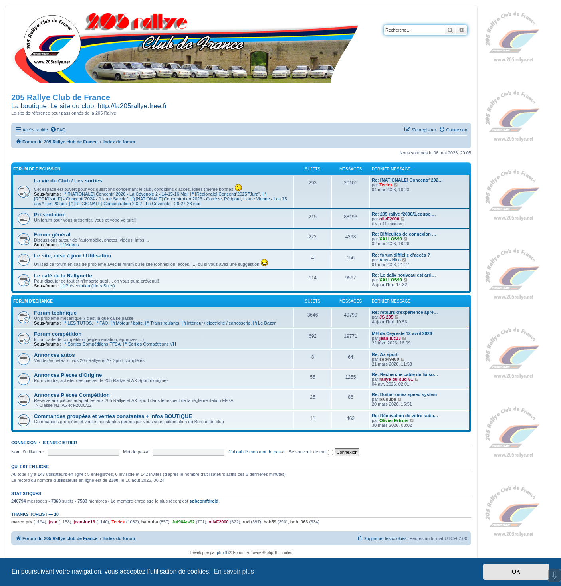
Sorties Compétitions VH (149, 344)
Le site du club (72, 106)
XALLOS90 (390, 238)
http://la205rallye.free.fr (132, 106)
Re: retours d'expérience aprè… (405, 312)
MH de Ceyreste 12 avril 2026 (402, 333)
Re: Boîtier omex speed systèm (404, 394)
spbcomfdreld (203, 501)
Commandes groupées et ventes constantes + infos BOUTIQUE (113, 416)
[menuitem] (58, 130)
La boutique (29, 106)
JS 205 (386, 317)
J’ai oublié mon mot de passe (256, 451)
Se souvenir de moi (311, 451)
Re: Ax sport (385, 354)
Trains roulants (162, 323)
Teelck (386, 184)
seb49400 (389, 359)
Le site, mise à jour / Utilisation (72, 256)
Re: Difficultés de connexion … (404, 234)
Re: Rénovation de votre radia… (405, 415)
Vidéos (69, 244)
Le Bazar (264, 323)
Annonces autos (54, 355)
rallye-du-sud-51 (396, 379)
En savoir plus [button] (234, 571)
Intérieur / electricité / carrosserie (216, 323)
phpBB (223, 552)
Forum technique (55, 313)
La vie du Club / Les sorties (68, 181)
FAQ (101, 323)
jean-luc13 (390, 338)
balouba (387, 399)
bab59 (270, 521)
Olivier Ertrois (393, 420)
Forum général (52, 235)
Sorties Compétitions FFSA (92, 344)
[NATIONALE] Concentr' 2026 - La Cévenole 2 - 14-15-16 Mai (125, 194)
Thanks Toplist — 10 (35, 514)
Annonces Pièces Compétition (72, 395)
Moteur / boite (127, 323)
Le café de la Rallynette (63, 276)
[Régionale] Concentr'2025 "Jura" (225, 194)
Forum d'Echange (33, 301)
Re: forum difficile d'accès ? (401, 255)
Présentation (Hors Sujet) (87, 285)
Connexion (24, 442)
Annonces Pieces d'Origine (68, 375)
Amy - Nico (390, 259)
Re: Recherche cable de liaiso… (405, 374)
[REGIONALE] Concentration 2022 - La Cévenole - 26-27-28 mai (134, 203)
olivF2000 (389, 218)
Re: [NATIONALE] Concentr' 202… (407, 180)
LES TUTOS (77, 323)
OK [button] (516, 571)
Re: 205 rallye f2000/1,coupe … (404, 214)
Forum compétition (57, 334)
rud (246, 521)
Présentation (50, 215)
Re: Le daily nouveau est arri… (404, 275)
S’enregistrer (60, 442)
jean (53, 521)
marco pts (21, 521)
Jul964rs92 (183, 521)
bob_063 (299, 521)
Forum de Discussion (36, 169)
